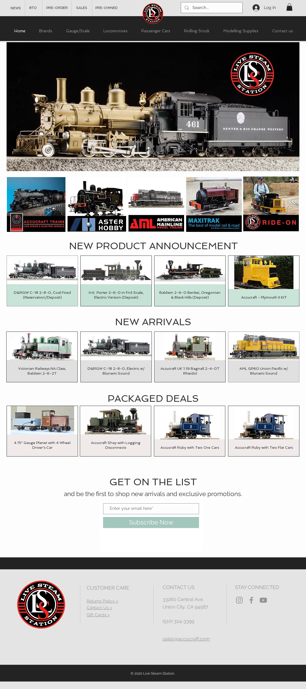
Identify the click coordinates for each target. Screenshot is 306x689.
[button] (289, 7)
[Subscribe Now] (151, 522)
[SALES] (82, 8)
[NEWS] (16, 8)
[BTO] (33, 8)
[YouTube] (263, 600)
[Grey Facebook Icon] (251, 600)
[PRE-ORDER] (57, 8)
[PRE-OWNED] (106, 8)
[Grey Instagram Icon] (239, 600)
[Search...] (211, 7)
